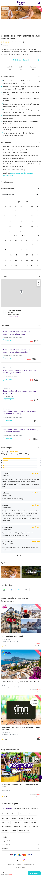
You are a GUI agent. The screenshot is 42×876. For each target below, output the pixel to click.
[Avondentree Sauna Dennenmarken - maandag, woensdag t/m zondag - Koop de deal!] (21, 434)
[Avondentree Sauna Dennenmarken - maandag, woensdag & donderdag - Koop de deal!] (21, 415)
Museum (13, 818)
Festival (13, 830)
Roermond (5, 45)
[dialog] (21, 234)
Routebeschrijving (13, 316)
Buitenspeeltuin (6, 826)
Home (2, 31)
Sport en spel (29, 818)
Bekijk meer (21, 556)
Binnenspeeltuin (16, 822)
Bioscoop (33, 822)
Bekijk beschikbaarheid (26, 60)
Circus (21, 818)
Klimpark (14, 814)
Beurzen (35, 826)
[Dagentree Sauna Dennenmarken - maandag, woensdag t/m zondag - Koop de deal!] (21, 394)
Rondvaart (27, 826)
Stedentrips (17, 826)
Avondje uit (34, 808)
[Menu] (2, 3)
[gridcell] (4, 211)
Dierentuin (5, 818)
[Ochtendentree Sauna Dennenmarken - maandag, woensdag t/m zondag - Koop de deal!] (21, 354)
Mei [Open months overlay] (15, 236)
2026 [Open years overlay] (26, 202)
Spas (18, 31)
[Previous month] (3, 202)
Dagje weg (6, 808)
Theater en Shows (24, 830)
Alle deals (5, 837)
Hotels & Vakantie (21, 808)
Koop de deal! (34, 873)
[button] (21, 76)
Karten (26, 822)
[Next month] (38, 235)
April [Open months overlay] (18, 202)
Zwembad (23, 814)
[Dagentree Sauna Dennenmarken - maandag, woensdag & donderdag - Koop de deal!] (21, 374)
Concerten (5, 830)
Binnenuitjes (5, 814)
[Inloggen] (39, 3)
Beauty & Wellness (10, 31)
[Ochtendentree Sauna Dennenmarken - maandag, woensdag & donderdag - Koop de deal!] (21, 336)
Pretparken (32, 814)
